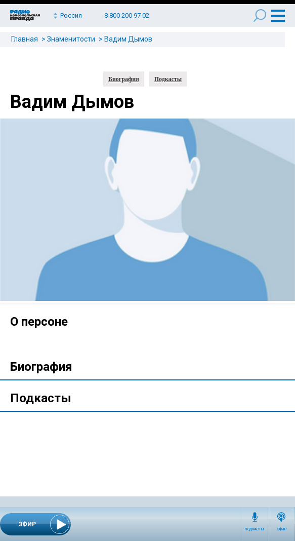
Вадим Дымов (128, 39)
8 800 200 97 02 (126, 15)
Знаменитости (71, 39)
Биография (123, 79)
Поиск (260, 15)
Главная (24, 39)
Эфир (281, 529)
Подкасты (254, 529)
